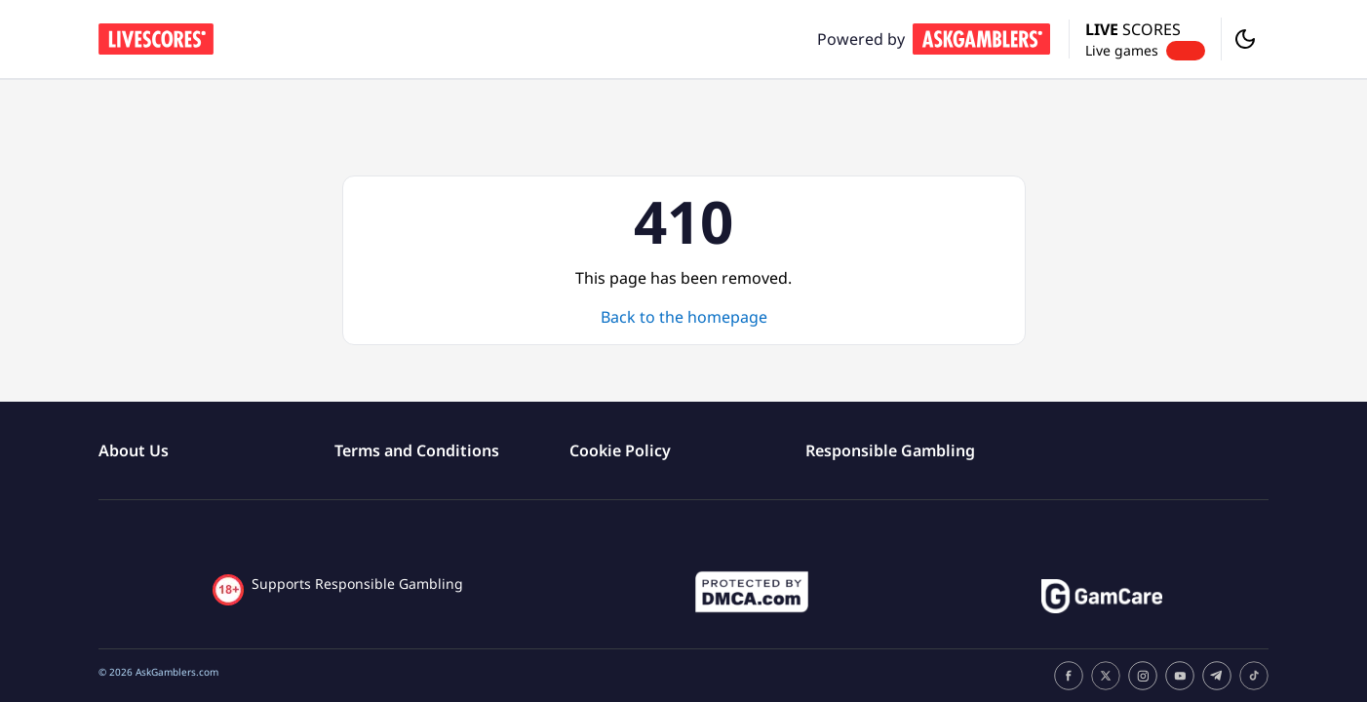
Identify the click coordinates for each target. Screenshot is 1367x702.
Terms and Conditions (416, 450)
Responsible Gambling (890, 450)
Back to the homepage (684, 317)
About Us (133, 450)
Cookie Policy (620, 450)
